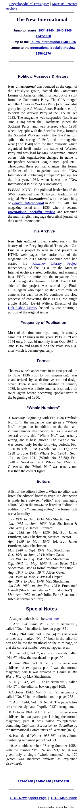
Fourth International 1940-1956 (53, 42)
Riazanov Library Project (54, 263)
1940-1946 (64, 30)
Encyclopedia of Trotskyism (29, 4)
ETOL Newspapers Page (28, 798)
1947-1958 (43, 36)
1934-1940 (46, 30)
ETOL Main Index (64, 798)
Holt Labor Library (22, 308)
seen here (52, 618)
